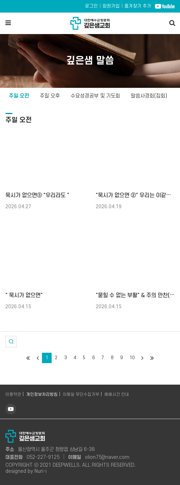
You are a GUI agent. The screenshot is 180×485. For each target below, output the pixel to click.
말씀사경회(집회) (149, 96)
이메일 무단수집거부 (81, 394)
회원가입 (111, 6)
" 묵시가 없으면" (24, 295)
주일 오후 (50, 96)
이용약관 (13, 394)
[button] (11, 341)
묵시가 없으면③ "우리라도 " (37, 195)
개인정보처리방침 (42, 394)
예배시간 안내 (116, 394)
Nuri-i (40, 471)
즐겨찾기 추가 (137, 6)
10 (131, 357)
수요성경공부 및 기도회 (95, 96)
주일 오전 (19, 96)
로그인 (91, 6)
